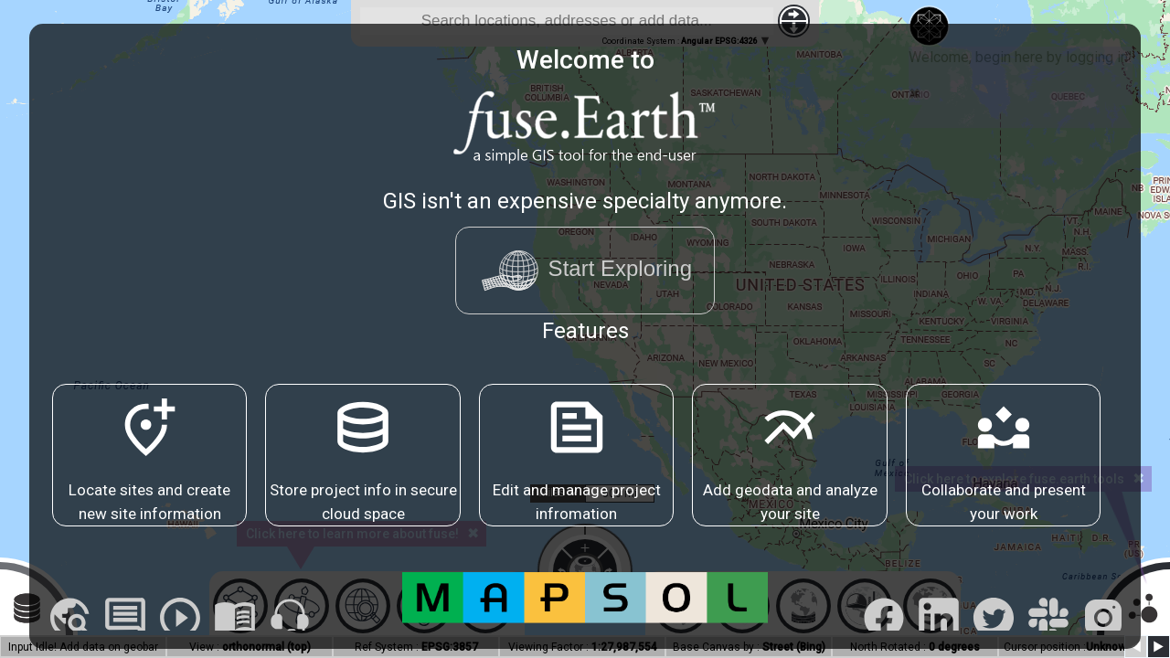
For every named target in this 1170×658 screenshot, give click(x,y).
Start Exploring (585, 270)
